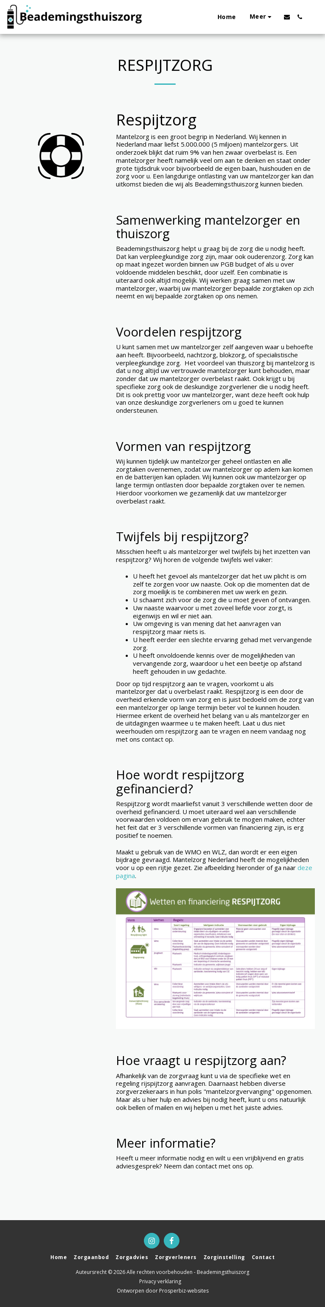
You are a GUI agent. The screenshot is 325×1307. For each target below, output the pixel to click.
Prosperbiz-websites (184, 1290)
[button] (287, 17)
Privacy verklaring (160, 1281)
